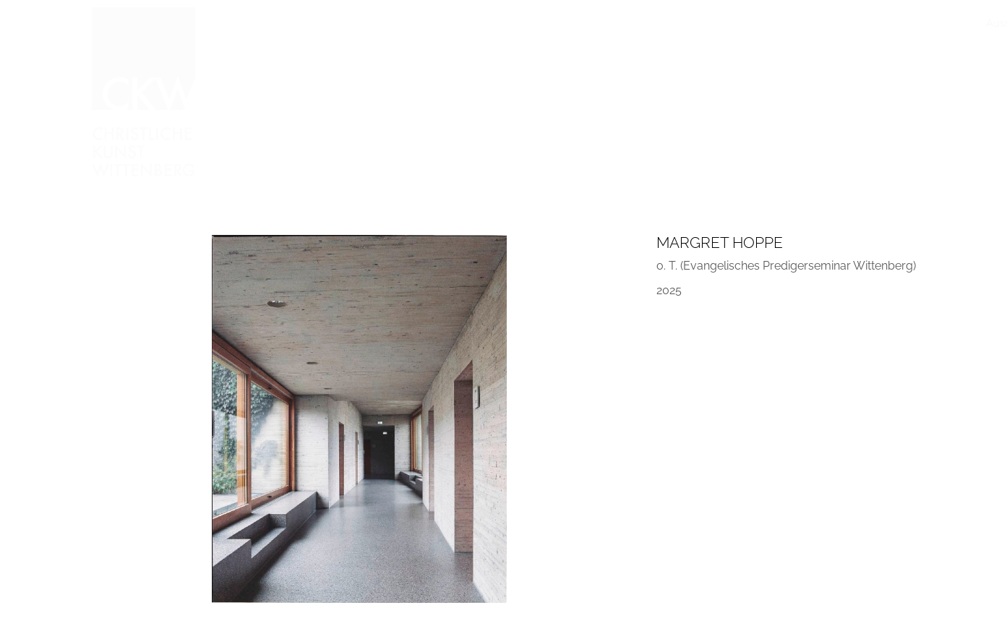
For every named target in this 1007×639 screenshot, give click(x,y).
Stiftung (765, 23)
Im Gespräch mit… (610, 23)
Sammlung (414, 23)
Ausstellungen (339, 23)
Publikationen (700, 23)
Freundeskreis (832, 23)
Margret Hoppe (719, 242)
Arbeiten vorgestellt (504, 23)
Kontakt (899, 23)
